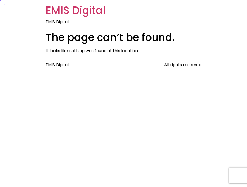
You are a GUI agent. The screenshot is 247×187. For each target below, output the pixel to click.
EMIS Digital (76, 10)
